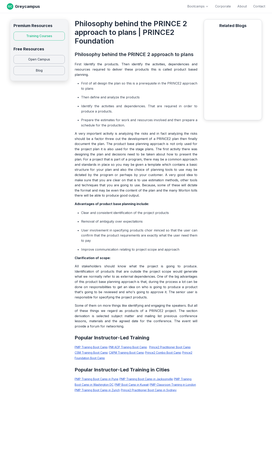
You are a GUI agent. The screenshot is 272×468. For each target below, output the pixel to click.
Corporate (223, 6)
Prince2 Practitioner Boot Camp (170, 347)
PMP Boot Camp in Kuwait (132, 384)
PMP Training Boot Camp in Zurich (97, 390)
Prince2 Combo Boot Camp (163, 352)
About (242, 6)
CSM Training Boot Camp (91, 352)
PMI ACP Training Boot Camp (128, 347)
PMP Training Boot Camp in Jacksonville (146, 379)
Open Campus (39, 59)
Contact (259, 6)
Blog (39, 70)
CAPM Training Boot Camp (126, 352)
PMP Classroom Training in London (173, 384)
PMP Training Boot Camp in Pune (96, 379)
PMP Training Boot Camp (91, 347)
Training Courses (39, 36)
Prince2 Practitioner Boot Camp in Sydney (149, 390)
